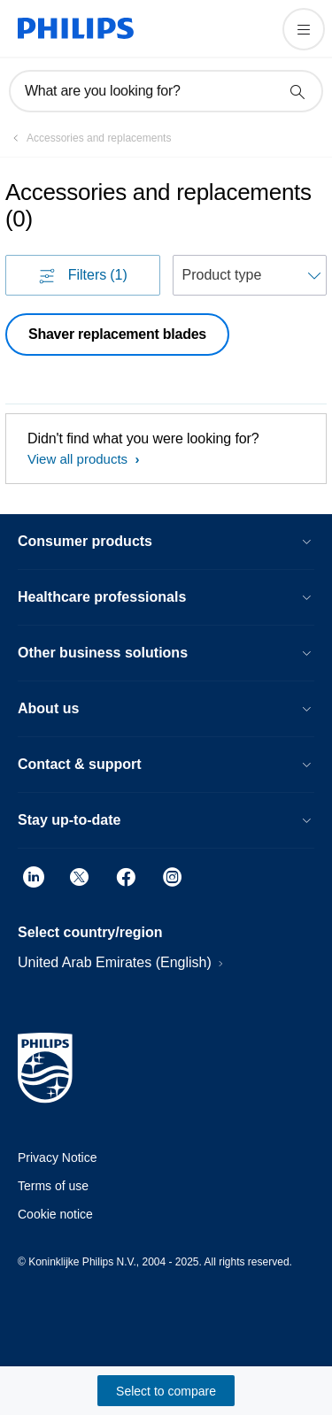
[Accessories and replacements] (88, 138)
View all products (79, 458)
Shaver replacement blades (117, 334)
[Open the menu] (303, 29)
